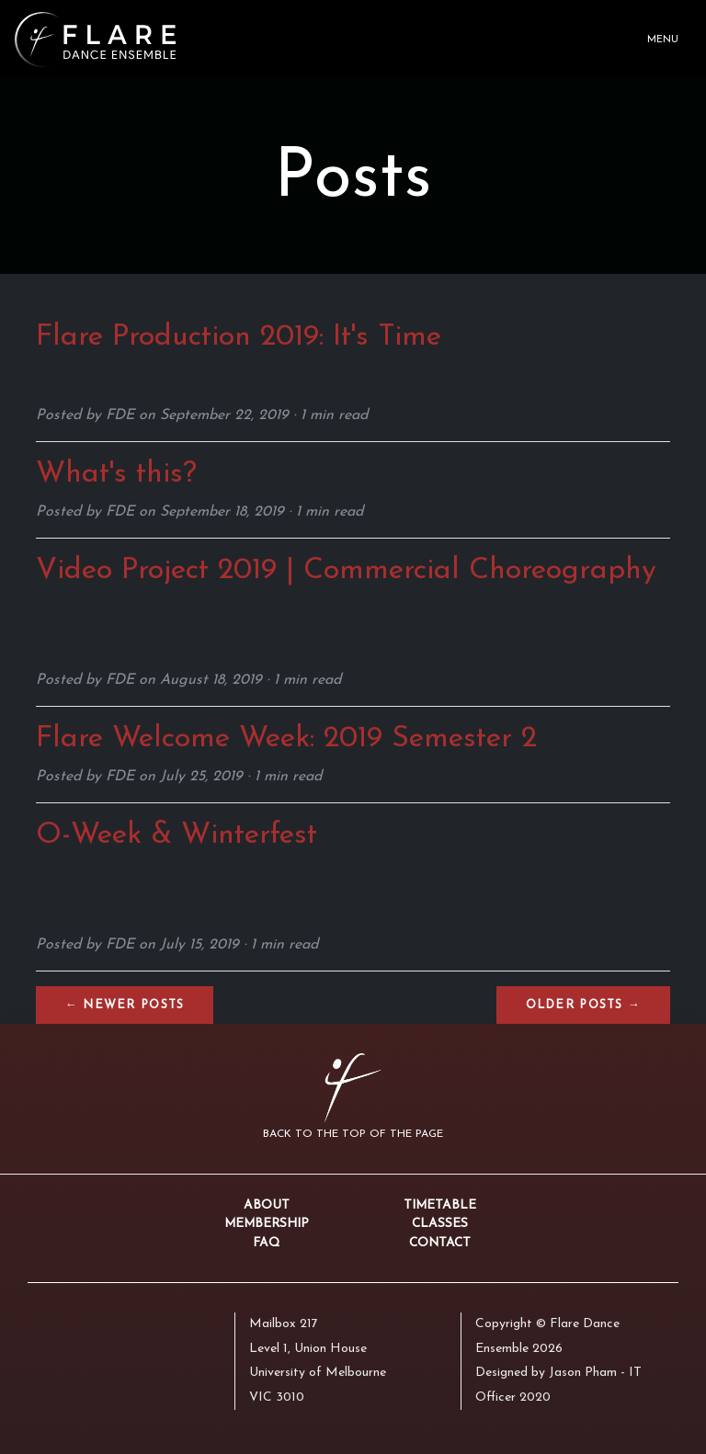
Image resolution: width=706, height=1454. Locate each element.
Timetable (440, 1205)
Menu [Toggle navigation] (662, 40)
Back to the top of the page (353, 1134)
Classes (440, 1224)
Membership (266, 1224)
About (267, 1205)
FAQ (266, 1243)
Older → (583, 1005)
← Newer (124, 1005)
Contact (440, 1243)
